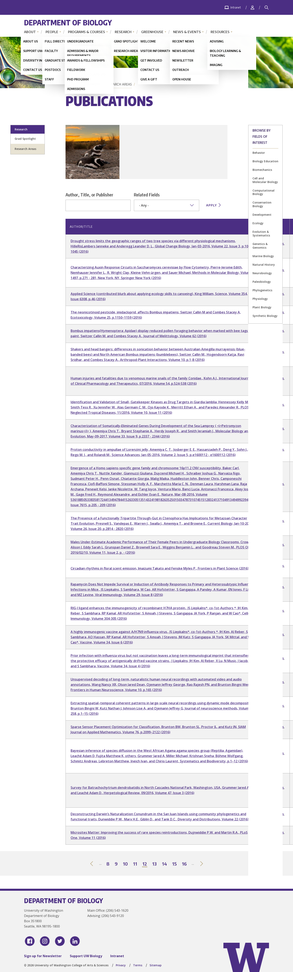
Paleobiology (262, 282)
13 (154, 864)
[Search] (266, 7)
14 (164, 864)
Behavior (259, 153)
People (52, 32)
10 (125, 864)
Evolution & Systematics (261, 233)
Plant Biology (262, 307)
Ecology (258, 223)
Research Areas (118, 84)
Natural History (264, 265)
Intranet (117, 956)
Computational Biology (263, 192)
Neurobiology (262, 273)
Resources (220, 32)
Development (262, 215)
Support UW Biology (86, 956)
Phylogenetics (262, 290)
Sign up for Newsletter (43, 956)
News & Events (187, 32)
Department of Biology (68, 22)
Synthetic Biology (265, 316)
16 (184, 864)
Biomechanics (262, 170)
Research (123, 32)
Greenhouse (152, 32)
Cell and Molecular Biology (265, 180)
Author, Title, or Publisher (89, 194)
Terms (137, 965)
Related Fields (147, 194)
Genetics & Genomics (260, 245)
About (30, 32)
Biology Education (265, 161)
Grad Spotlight (25, 139)
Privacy (121, 965)
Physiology (260, 299)
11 (135, 864)
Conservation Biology (262, 204)
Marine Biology (263, 256)
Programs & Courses (86, 32)
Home (71, 84)
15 (174, 864)
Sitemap (156, 965)
